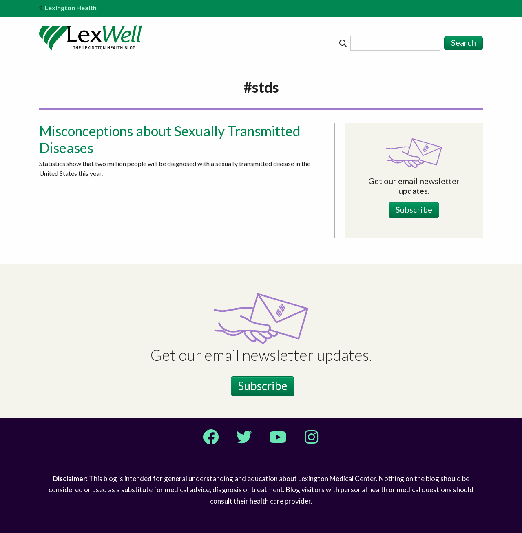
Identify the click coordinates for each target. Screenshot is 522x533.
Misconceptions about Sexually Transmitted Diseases (170, 139)
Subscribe (414, 209)
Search (463, 42)
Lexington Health (68, 7)
